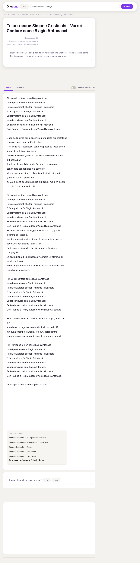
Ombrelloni (31, 456)
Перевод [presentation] (20, 87)
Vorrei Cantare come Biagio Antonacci (56, 14)
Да (47, 480)
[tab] (8, 87)
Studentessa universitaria (37, 442)
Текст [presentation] (8, 87)
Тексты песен (9, 14)
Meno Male (31, 452)
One (13, 6)
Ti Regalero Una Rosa (36, 438)
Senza (29, 447)
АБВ (24, 6)
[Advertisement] (49, 75)
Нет (56, 480)
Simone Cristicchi (29, 14)
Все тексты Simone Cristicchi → (26, 460)
